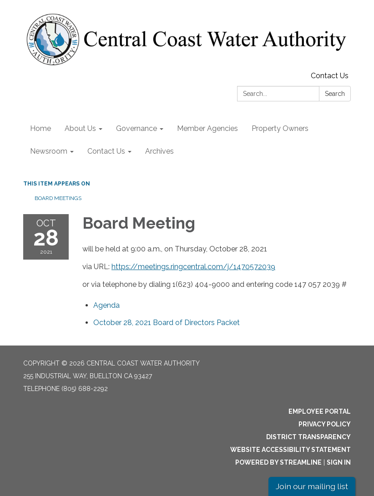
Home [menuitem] (40, 128)
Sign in (339, 462)
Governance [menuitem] (136, 128)
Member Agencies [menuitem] (207, 128)
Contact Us (330, 75)
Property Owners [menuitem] (280, 128)
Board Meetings (58, 198)
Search (335, 93)
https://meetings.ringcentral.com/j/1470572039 (193, 266)
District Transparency (308, 437)
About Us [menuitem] (80, 128)
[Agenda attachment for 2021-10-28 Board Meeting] (106, 305)
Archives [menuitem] (159, 151)
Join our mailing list (312, 486)
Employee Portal (319, 411)
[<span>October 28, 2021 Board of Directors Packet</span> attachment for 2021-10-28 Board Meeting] (166, 322)
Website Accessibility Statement (290, 449)
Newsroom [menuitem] (48, 151)
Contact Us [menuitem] (106, 151)
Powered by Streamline (278, 462)
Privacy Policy (324, 424)
